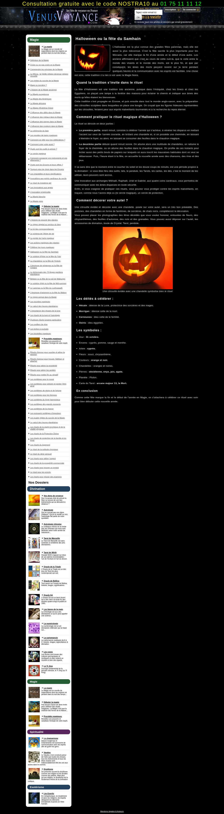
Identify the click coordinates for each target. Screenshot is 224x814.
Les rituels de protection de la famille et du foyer (48, 439)
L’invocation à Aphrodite (40, 192)
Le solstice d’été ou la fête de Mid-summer (48, 283)
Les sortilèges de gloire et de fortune (45, 390)
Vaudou (47, 752)
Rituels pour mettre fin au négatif (44, 375)
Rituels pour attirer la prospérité (43, 366)
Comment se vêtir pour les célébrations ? (47, 140)
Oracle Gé (48, 595)
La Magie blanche (38, 197)
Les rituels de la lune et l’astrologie (45, 315)
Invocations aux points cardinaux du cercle (48, 178)
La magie (48, 47)
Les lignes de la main (53, 609)
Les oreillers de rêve (39, 324)
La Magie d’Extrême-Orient (41, 108)
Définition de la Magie (39, 60)
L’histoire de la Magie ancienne (43, 90)
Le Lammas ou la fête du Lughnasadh (46, 288)
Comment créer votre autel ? (42, 144)
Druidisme (48, 769)
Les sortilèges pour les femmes (43, 395)
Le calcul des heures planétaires (44, 306)
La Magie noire (36, 201)
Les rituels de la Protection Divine (44, 434)
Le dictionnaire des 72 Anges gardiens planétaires (46, 273)
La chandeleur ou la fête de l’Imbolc (45, 261)
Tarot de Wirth (50, 552)
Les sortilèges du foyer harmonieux (45, 400)
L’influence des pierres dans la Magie (46, 122)
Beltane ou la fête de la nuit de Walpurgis (47, 279)
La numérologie (51, 623)
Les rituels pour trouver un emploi (44, 468)
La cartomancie (51, 638)
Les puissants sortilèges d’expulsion (45, 413)
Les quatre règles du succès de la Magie (47, 418)
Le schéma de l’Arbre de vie (42, 234)
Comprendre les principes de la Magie (46, 69)
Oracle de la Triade (52, 567)
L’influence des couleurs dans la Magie (46, 126)
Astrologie (48, 510)
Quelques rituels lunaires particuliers (45, 320)
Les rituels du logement (40, 445)
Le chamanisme (51, 738)
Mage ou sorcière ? (38, 85)
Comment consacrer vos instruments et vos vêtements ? (48, 159)
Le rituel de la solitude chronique (44, 449)
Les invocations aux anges (41, 187)
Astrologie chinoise (53, 524)
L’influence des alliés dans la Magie (45, 112)
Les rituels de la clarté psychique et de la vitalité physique (47, 428)
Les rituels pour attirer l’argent (43, 458)
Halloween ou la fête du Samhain (44, 252)
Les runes (48, 652)
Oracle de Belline (51, 581)
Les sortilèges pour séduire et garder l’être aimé (48, 385)
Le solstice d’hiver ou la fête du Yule (45, 256)
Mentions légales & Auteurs (112, 811)
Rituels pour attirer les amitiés (43, 370)
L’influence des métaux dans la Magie (46, 117)
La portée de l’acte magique (42, 238)
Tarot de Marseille (52, 538)
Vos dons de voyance (53, 496)
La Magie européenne (39, 94)
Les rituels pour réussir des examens (46, 477)
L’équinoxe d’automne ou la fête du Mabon (48, 292)
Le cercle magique (38, 153)
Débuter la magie (51, 206)
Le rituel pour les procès (40, 472)
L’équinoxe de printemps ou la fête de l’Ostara (46, 266)
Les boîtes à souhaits (39, 329)
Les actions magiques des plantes (44, 243)
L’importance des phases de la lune (45, 311)
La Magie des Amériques (40, 99)
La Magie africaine (38, 103)
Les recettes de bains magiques (43, 135)
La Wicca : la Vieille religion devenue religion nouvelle (49, 75)
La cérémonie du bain (39, 131)
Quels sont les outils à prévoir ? (43, 149)
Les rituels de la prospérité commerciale (47, 463)
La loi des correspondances (42, 229)
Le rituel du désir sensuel (41, 454)
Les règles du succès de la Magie (44, 81)
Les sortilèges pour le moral (42, 379)
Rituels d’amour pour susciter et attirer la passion (47, 353)
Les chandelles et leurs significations (46, 174)
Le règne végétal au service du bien (45, 224)
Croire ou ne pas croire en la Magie (45, 65)
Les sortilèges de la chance (42, 409)
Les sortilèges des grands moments (45, 404)
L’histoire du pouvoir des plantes (44, 220)
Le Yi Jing (48, 666)
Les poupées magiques (40, 302)
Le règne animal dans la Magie (43, 297)
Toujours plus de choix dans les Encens (47, 169)
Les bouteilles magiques (40, 334)
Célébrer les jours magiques (42, 247)
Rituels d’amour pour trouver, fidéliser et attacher (47, 360)
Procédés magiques (53, 339)
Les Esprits (49, 793)
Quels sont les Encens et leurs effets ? (46, 165)
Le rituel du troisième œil (40, 183)
